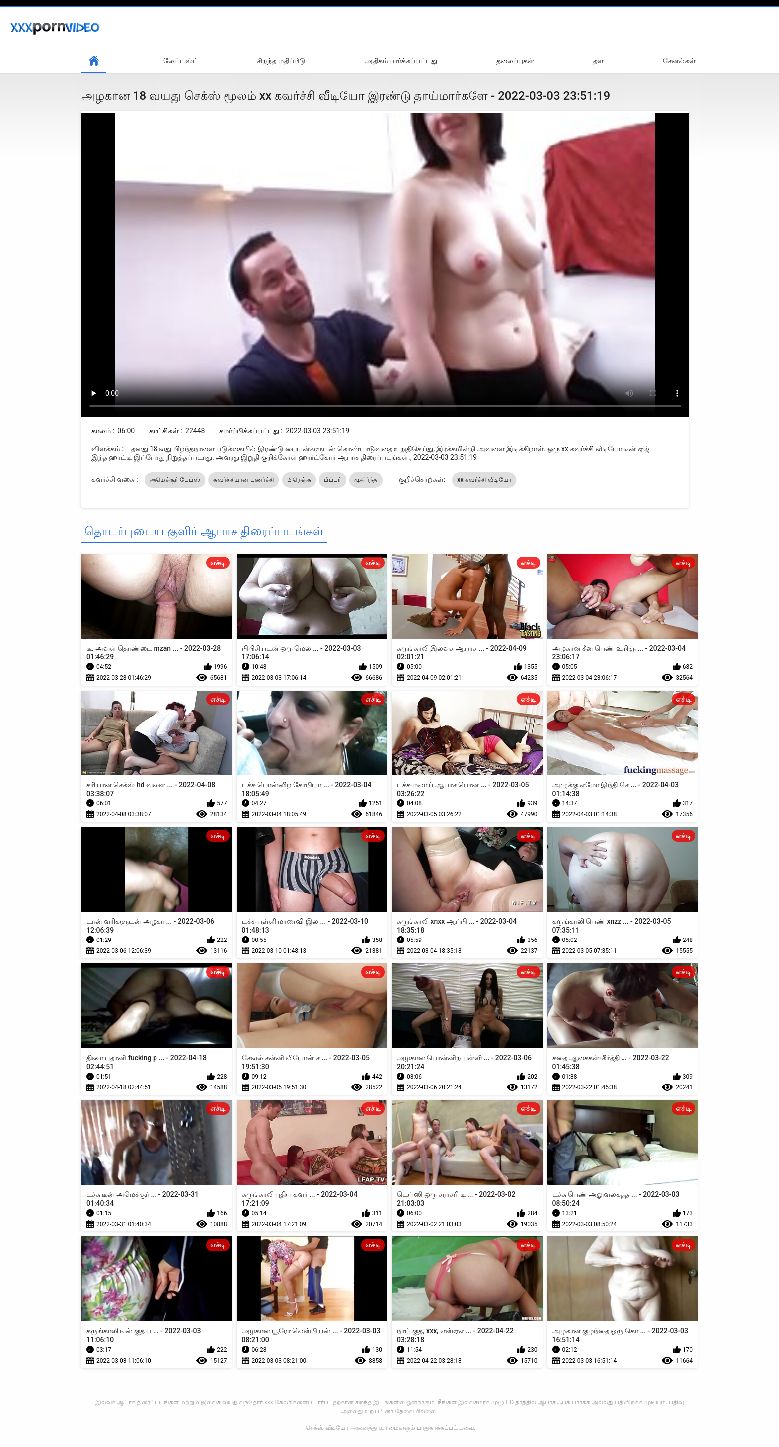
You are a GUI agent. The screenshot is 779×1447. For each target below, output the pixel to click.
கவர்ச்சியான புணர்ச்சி (243, 479)
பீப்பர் (332, 479)
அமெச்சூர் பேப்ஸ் (175, 479)
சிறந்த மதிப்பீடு (281, 61)
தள (598, 61)
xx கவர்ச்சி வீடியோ (484, 479)
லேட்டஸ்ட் (180, 61)
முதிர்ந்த (366, 479)
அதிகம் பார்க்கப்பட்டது (401, 61)
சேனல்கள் (679, 61)
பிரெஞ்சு (299, 479)
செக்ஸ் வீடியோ (327, 1427)
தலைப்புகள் (515, 61)
